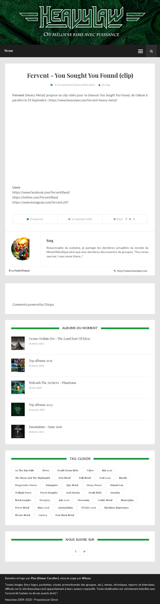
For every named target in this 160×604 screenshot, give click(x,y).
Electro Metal (22, 515)
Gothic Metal (105, 500)
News (70, 84)
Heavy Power (94, 485)
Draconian (83, 500)
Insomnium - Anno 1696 (45, 427)
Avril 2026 (104, 477)
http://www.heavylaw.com (132, 270)
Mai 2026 (107, 470)
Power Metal (22, 507)
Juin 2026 (64, 500)
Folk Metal (85, 477)
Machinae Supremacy (116, 507)
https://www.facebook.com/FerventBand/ (41, 192)
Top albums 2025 (40, 360)
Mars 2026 (43, 507)
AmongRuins (65, 507)
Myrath (123, 477)
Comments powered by (33, 304)
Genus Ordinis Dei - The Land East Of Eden (59, 338)
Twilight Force (23, 492)
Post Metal (64, 477)
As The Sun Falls (24, 470)
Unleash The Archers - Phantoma (52, 383)
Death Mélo (95, 492)
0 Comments (36, 219)
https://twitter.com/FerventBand (35, 197)
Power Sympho (49, 492)
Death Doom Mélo (68, 470)
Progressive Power (26, 485)
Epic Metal (72, 485)
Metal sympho (23, 500)
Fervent (62, 84)
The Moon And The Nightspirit (32, 477)
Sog (108, 84)
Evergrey (45, 500)
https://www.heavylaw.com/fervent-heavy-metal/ (83, 100)
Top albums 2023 (40, 405)
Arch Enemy (73, 492)
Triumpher (51, 485)
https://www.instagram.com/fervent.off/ (40, 202)
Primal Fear (116, 485)
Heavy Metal (81, 84)
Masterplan (127, 500)
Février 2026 (88, 507)
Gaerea (43, 515)
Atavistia (115, 492)
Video (92, 84)
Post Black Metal (64, 515)
